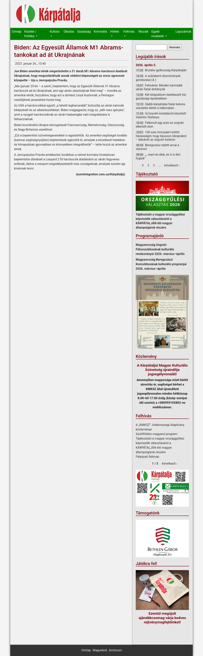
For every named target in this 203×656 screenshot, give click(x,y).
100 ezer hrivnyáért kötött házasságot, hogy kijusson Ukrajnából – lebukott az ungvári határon (161, 135)
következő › (172, 165)
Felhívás (128, 31)
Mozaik (143, 31)
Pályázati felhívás (147, 456)
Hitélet (114, 31)
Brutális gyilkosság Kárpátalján (166, 70)
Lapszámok (183, 31)
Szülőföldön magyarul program (156, 434)
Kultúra (54, 31)
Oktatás (69, 31)
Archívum (115, 650)
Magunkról (100, 650)
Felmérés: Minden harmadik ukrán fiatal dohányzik (159, 87)
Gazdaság (84, 31)
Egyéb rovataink (157, 34)
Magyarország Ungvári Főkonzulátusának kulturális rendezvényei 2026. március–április (160, 249)
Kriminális (100, 31)
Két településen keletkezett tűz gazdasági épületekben (161, 96)
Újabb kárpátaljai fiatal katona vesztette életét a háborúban (160, 106)
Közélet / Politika (30, 34)
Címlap (16, 31)
